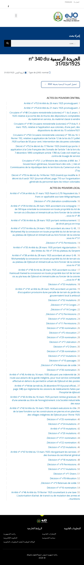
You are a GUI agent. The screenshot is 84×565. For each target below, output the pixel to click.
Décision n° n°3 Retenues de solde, (58, 483)
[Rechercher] (7, 43)
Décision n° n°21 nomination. (61, 437)
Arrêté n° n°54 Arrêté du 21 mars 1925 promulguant (51, 107)
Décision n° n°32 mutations (62, 300)
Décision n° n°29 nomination (61, 337)
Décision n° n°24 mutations (62, 423)
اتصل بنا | (76, 2)
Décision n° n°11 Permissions (61, 323)
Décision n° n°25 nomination (61, 419)
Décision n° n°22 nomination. (61, 442)
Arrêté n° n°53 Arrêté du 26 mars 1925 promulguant (51, 103)
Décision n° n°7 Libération (62, 342)
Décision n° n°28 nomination (61, 351)
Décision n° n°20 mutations (62, 433)
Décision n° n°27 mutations (62, 355)
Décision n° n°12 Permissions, (61, 314)
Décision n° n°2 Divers (64, 346)
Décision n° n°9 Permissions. (61, 464)
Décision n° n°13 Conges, (63, 304)
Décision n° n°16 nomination (61, 487)
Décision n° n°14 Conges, (63, 309)
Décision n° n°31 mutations (62, 318)
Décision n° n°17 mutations (62, 469)
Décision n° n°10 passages (62, 360)
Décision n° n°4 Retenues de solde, (58, 365)
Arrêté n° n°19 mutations (63, 428)
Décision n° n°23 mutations (62, 447)
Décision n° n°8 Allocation (63, 478)
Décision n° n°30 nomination (61, 328)
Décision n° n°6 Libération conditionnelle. (55, 201)
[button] (16, 15)
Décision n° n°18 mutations (62, 459)
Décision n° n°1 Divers (64, 473)
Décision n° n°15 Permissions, (61, 242)
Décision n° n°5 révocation (62, 332)
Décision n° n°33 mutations (62, 284)
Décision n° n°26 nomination (61, 369)
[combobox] (45, 43)
